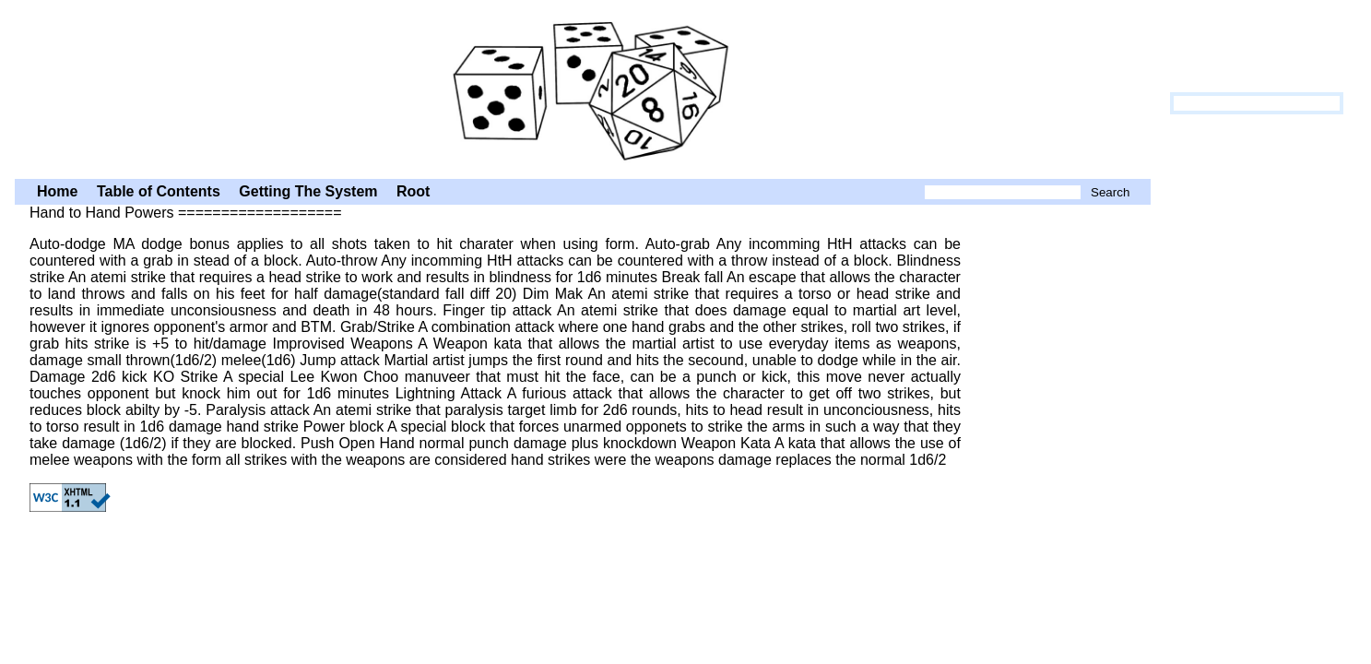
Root (413, 191)
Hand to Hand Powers (582, 87)
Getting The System (308, 191)
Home (57, 191)
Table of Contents (158, 191)
